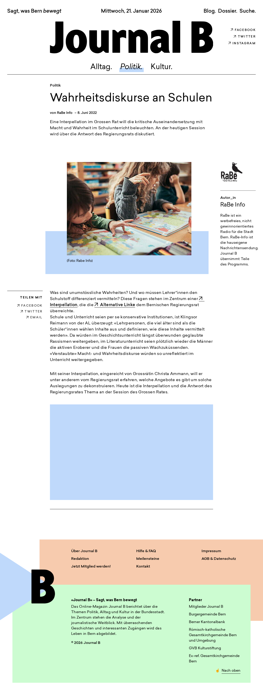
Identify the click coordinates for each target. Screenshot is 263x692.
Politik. (131, 67)
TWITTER (32, 311)
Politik (55, 85)
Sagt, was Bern (34, 11)
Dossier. (227, 11)
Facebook (243, 30)
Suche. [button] (248, 11)
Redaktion (80, 559)
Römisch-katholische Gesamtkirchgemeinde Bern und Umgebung (213, 635)
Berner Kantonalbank (207, 622)
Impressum (211, 551)
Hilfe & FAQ (146, 551)
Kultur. (161, 67)
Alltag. (101, 67)
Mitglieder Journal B (206, 607)
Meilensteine (147, 559)
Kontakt (143, 566)
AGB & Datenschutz (219, 559)
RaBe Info (65, 113)
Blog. (210, 11)
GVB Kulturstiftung (205, 648)
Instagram (242, 43)
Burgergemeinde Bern (207, 614)
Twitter (245, 36)
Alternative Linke (114, 305)
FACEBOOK (30, 305)
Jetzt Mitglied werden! (91, 566)
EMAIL (34, 317)
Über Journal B (84, 551)
